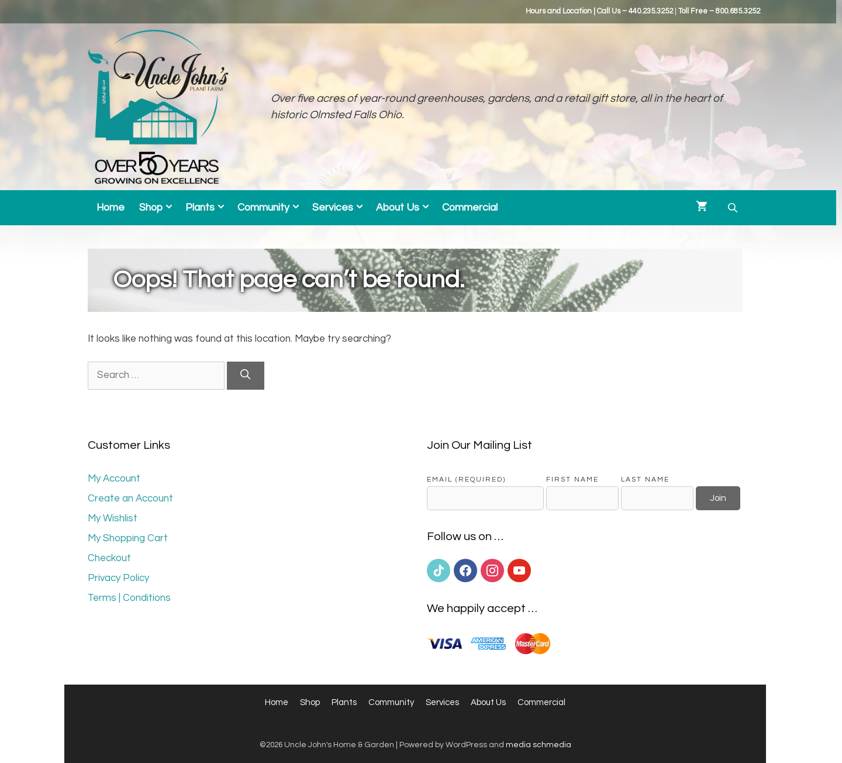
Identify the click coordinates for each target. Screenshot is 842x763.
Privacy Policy (118, 578)
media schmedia (538, 745)
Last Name (645, 479)
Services (341, 207)
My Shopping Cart (128, 538)
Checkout (109, 558)
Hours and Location (559, 11)
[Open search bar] (734, 208)
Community (271, 207)
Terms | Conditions (129, 598)
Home (110, 207)
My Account (114, 478)
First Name (572, 479)
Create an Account (130, 498)
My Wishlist (112, 518)
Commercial (470, 207)
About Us (406, 207)
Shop (159, 207)
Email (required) (466, 479)
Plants (208, 207)
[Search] (245, 376)
